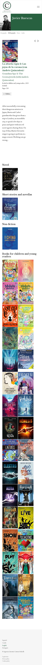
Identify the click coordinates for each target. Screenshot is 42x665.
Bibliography (11, 33)
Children (7, 94)
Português (5, 648)
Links (23, 33)
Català (4, 643)
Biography (4, 33)
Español (4, 640)
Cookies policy (6, 661)
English (4, 645)
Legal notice (5, 656)
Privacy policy (5, 659)
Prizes (18, 33)
